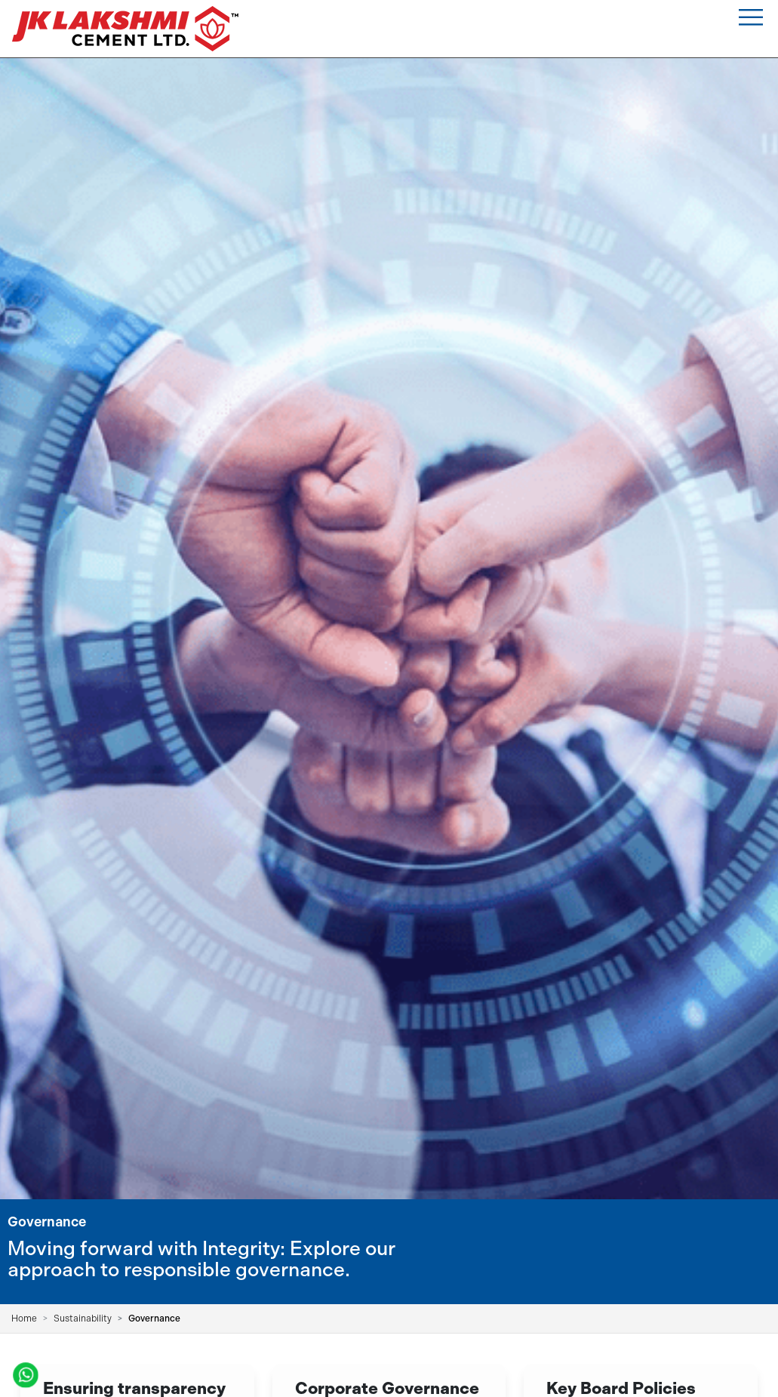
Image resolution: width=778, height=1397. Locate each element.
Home (24, 1318)
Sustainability (83, 1318)
